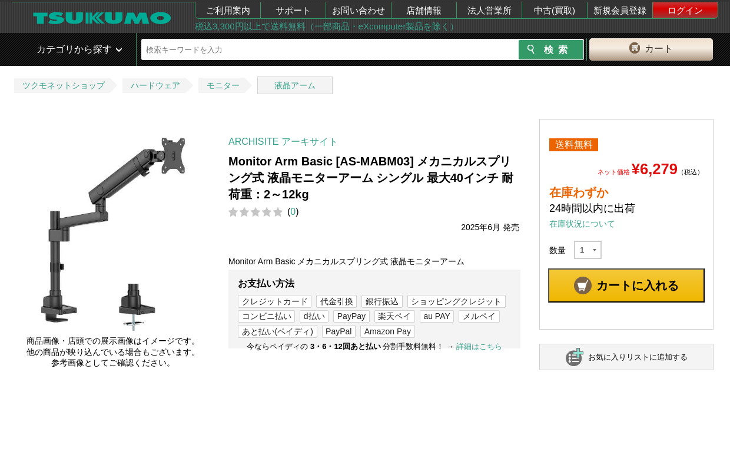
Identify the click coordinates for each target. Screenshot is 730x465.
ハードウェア (155, 85)
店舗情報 (424, 10)
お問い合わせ (358, 10)
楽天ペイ (394, 316)
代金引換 (336, 301)
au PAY (436, 316)
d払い (314, 316)
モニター (223, 85)
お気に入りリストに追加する (638, 357)
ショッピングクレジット (456, 301)
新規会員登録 (619, 10)
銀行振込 (382, 301)
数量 (557, 250)
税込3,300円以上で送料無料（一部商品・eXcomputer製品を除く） (327, 26)
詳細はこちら (479, 346)
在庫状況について (582, 223)
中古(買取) (554, 10)
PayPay (351, 316)
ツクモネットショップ (63, 85)
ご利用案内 (228, 10)
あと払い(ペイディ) (277, 331)
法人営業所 (489, 10)
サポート (293, 10)
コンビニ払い (266, 316)
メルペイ (479, 316)
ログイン (685, 10)
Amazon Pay (387, 331)
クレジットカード (275, 301)
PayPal (338, 331)
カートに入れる (637, 285)
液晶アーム (295, 85)
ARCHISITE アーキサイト (283, 142)
